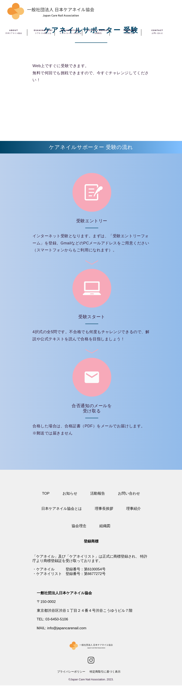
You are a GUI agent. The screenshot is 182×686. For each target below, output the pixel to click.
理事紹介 (133, 509)
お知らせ (70, 493)
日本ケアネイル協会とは (61, 509)
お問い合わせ (129, 493)
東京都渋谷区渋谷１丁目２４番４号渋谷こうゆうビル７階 (84, 611)
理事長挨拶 (104, 509)
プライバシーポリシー (71, 672)
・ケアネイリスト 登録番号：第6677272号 (69, 574)
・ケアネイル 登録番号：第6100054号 (69, 569)
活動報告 (97, 493)
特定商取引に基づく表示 (105, 672)
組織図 (104, 526)
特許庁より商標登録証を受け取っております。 (89, 558)
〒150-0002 (46, 602)
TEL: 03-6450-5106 (53, 620)
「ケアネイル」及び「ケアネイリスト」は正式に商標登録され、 (85, 556)
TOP (46, 493)
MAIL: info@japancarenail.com (62, 629)
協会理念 (79, 526)
